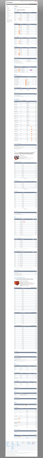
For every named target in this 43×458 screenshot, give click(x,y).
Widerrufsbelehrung (8, 446)
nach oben (35, 74)
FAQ (17, 443)
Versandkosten (18, 444)
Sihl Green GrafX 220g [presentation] (32, 152)
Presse (7, 444)
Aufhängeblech (24, 285)
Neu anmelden (23, 443)
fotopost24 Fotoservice (11, 451)
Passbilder (8, 8)
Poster (7, 11)
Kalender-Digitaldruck (9, 10)
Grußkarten (8, 16)
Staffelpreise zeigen (25, 178)
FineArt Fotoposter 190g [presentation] (26, 152)
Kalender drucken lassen (29, 443)
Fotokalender (8, 9)
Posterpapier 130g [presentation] (16, 152)
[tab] (15, 9)
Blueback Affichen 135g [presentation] (21, 152)
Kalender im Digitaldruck (14, 444)
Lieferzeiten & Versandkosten (9, 19)
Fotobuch (12, 447)
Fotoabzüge (15, 8)
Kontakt (7, 443)
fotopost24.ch (34, 443)
